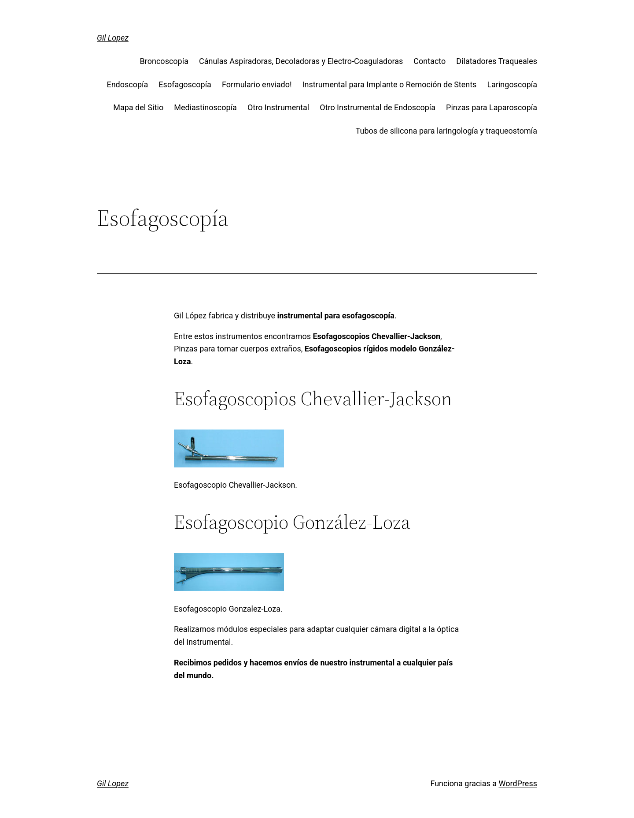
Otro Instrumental (278, 107)
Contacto (429, 61)
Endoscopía (127, 84)
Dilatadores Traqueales (496, 61)
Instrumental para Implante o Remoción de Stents (389, 84)
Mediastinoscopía (205, 107)
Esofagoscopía (184, 84)
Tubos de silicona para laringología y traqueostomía (446, 130)
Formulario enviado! (257, 84)
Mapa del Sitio (138, 107)
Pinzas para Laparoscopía (491, 107)
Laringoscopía (512, 84)
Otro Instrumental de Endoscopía (377, 107)
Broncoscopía (164, 61)
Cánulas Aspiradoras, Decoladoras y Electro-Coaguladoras (301, 61)
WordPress (518, 783)
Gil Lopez (113, 37)
